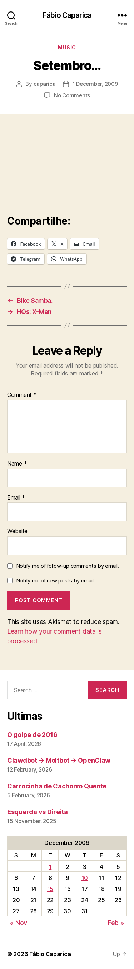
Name (17, 464)
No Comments (72, 95)
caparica (45, 83)
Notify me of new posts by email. (55, 580)
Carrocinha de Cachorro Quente (56, 786)
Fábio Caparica (67, 15)
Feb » (116, 922)
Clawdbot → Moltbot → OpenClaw (58, 760)
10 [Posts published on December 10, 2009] (84, 877)
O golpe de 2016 (32, 734)
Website (17, 531)
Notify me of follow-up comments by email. (67, 565)
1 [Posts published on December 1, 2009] (50, 866)
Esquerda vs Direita (37, 812)
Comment (22, 395)
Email (16, 498)
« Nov (18, 922)
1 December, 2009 (95, 83)
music (67, 47)
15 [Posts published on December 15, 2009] (50, 888)
